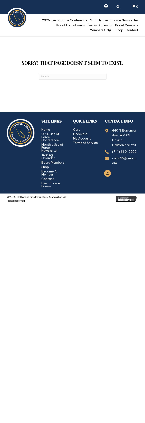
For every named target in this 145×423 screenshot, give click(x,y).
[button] (110, 30)
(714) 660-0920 (124, 152)
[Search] (73, 77)
